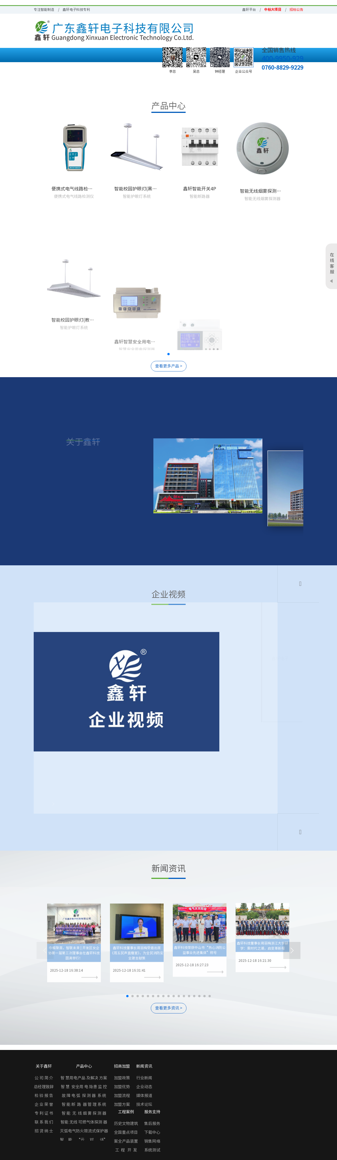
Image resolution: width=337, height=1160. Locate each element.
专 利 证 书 (44, 1113)
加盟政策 (122, 1078)
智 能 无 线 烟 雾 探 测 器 (84, 1113)
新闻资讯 (144, 1066)
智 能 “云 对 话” (84, 1140)
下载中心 (152, 1132)
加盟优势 (122, 1087)
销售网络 (152, 1141)
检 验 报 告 (44, 1096)
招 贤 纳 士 (44, 1131)
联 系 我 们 (44, 1122)
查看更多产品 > (168, 366)
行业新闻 (144, 1078)
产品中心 (84, 1066)
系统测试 (152, 1150)
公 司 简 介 (44, 1078)
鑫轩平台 (249, 9)
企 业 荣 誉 (44, 1104)
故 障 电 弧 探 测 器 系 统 (84, 1096)
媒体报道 (144, 1096)
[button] (168, 354)
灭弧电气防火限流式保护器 (84, 1131)
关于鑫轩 (44, 1066)
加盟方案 (122, 1104)
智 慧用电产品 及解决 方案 (84, 1078)
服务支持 (152, 1112)
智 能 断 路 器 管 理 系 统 (84, 1104)
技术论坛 (144, 1104)
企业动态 (144, 1087)
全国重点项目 (126, 1132)
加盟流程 (122, 1096)
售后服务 (152, 1124)
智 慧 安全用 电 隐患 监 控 (84, 1087)
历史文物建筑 (126, 1124)
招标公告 (296, 9)
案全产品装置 (126, 1141)
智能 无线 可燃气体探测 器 (84, 1122)
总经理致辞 (44, 1087)
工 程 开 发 (126, 1150)
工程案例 (126, 1112)
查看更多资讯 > (168, 1008)
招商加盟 (122, 1066)
